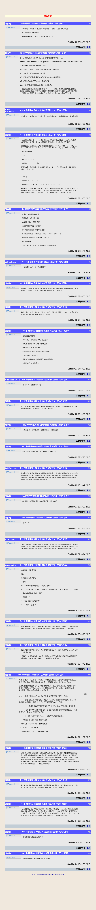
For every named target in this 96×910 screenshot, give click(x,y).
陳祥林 (8, 323)
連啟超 (8, 24)
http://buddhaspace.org (56, 909)
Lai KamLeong (11, 489)
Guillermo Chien (12, 400)
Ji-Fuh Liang (10, 278)
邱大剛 (8, 54)
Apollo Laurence (9, 116)
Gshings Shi (10, 587)
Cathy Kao (10, 561)
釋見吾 (8, 445)
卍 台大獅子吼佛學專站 (40, 909)
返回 (88, 48)
